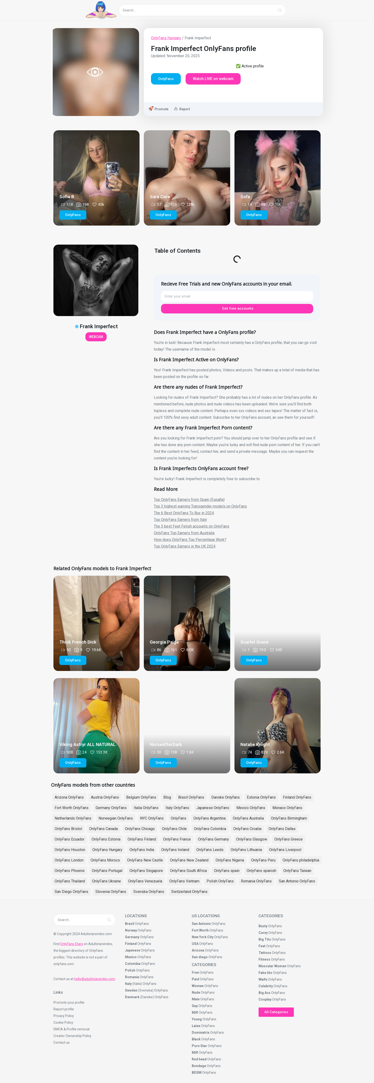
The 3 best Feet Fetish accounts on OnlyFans (191, 526)
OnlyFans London (69, 860)
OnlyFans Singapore (146, 870)
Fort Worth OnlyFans (71, 808)
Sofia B (66, 196)
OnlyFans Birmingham (289, 818)
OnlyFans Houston (70, 849)
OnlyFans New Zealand (189, 860)
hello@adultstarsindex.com (94, 979)
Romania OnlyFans (256, 881)
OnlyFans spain (226, 870)
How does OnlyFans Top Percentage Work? (190, 539)
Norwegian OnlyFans (116, 818)
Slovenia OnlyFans (110, 891)
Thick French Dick (77, 642)
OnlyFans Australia (248, 818)
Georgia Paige (164, 642)
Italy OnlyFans (177, 808)
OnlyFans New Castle (145, 860)
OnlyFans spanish (261, 870)
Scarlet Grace (254, 642)
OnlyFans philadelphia (301, 860)
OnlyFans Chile (174, 828)
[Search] (280, 10)
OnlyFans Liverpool (285, 849)
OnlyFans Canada (103, 828)
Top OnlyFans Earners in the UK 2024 (184, 546)
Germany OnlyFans (111, 808)
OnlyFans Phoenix (70, 870)
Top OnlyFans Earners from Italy (180, 519)
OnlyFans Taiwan (297, 870)
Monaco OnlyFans (287, 808)
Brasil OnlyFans (191, 797)
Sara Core (160, 196)
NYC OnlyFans (152, 818)
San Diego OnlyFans (71, 891)
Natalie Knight (255, 744)
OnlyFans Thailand (70, 881)
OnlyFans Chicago (140, 828)
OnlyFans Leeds (209, 849)
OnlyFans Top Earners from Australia (184, 533)
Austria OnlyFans (105, 797)
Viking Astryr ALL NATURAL (87, 744)
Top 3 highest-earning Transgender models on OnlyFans (200, 506)
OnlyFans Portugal (107, 870)
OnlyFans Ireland (175, 849)
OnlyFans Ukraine (106, 881)
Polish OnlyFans (220, 881)
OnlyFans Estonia (106, 839)
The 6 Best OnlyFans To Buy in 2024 (184, 513)
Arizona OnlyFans (69, 797)
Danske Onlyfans (225, 797)
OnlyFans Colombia (210, 828)
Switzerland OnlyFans (189, 891)
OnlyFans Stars (71, 944)
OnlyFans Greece (288, 839)
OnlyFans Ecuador (69, 839)
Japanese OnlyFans (212, 808)
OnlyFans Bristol (68, 828)
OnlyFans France (177, 839)
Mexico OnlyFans (250, 808)
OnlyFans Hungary (166, 38)
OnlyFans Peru (263, 860)
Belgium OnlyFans (141, 797)
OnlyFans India (142, 849)
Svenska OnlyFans (148, 891)
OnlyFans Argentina (209, 818)
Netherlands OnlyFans (73, 818)
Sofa (245, 196)
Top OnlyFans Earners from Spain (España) (189, 499)
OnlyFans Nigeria (230, 860)
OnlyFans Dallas (282, 828)
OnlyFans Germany (213, 839)
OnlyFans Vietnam (184, 881)
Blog (167, 797)
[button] (166, 79)
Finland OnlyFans (297, 797)
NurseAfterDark (166, 744)
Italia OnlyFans (146, 808)
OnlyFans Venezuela (145, 881)
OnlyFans (178, 818)
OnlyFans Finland (142, 839)
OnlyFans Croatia (247, 828)
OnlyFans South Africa (188, 870)
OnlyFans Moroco (105, 860)
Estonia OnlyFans (261, 797)
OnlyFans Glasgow (251, 839)
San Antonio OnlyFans (297, 881)
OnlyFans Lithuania (246, 849)
